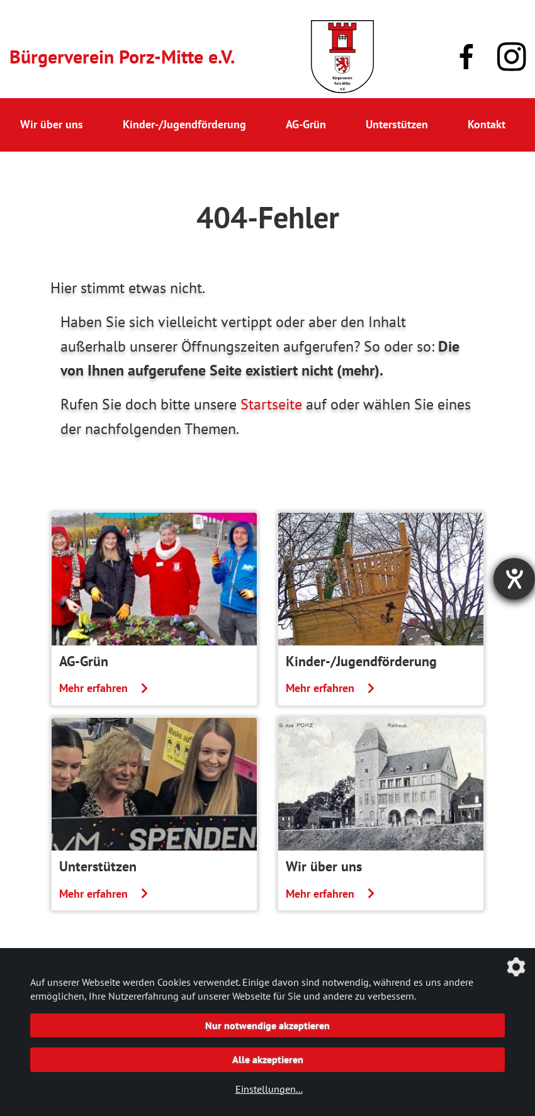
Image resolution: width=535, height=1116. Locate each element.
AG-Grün (306, 124)
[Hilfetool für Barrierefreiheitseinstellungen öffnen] (514, 579)
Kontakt (486, 124)
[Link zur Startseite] (342, 56)
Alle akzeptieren (267, 1059)
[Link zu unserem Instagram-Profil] (511, 57)
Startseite (271, 404)
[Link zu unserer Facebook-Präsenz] (466, 56)
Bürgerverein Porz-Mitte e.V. (122, 56)
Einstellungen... (269, 1089)
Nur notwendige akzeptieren (267, 1025)
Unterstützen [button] (397, 124)
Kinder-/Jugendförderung (184, 124)
